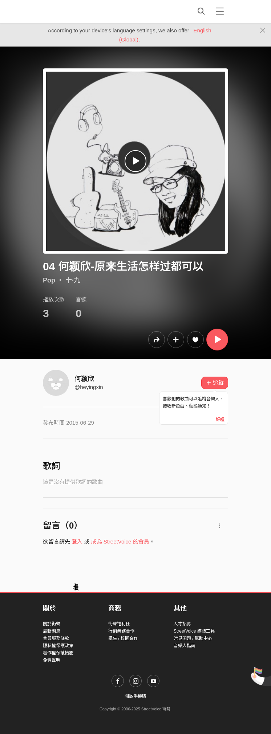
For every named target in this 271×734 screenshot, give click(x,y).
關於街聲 (51, 623)
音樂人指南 (184, 645)
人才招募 (182, 623)
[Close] (263, 30)
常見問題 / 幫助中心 (193, 638)
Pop (49, 280)
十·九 (72, 280)
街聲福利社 (119, 623)
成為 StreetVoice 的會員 (120, 541)
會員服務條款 (56, 638)
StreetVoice (73, 11)
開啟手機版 (135, 696)
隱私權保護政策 (58, 645)
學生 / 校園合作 (123, 638)
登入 (77, 541)
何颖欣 (84, 378)
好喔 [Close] (220, 419)
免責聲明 (51, 660)
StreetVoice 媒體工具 (194, 631)
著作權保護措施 (58, 652)
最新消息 (51, 631)
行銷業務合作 (121, 631)
